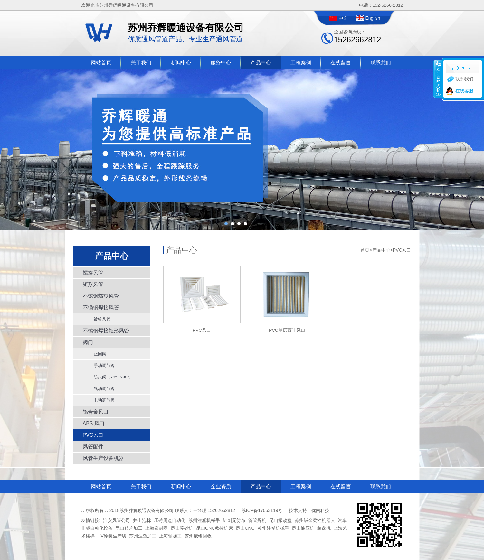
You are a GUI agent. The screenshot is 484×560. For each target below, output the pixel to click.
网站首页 (101, 62)
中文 (343, 18)
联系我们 (380, 62)
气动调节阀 (102, 388)
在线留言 (340, 62)
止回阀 (97, 353)
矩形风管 (93, 284)
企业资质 (221, 486)
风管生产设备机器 (103, 458)
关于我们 (141, 62)
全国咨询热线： (357, 36)
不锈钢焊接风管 (101, 307)
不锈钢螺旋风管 (101, 296)
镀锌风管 (99, 319)
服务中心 (221, 62)
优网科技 (320, 510)
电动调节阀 (102, 400)
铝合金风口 (96, 412)
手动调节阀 (102, 365)
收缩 (437, 79)
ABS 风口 (94, 423)
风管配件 (93, 446)
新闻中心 (181, 62)
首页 (364, 250)
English (372, 18)
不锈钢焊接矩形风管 (106, 330)
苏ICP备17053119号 (262, 510)
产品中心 (261, 62)
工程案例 (300, 62)
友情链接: (90, 520)
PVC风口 (93, 435)
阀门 (88, 342)
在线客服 (464, 90)
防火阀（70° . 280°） (111, 377)
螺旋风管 (93, 272)
